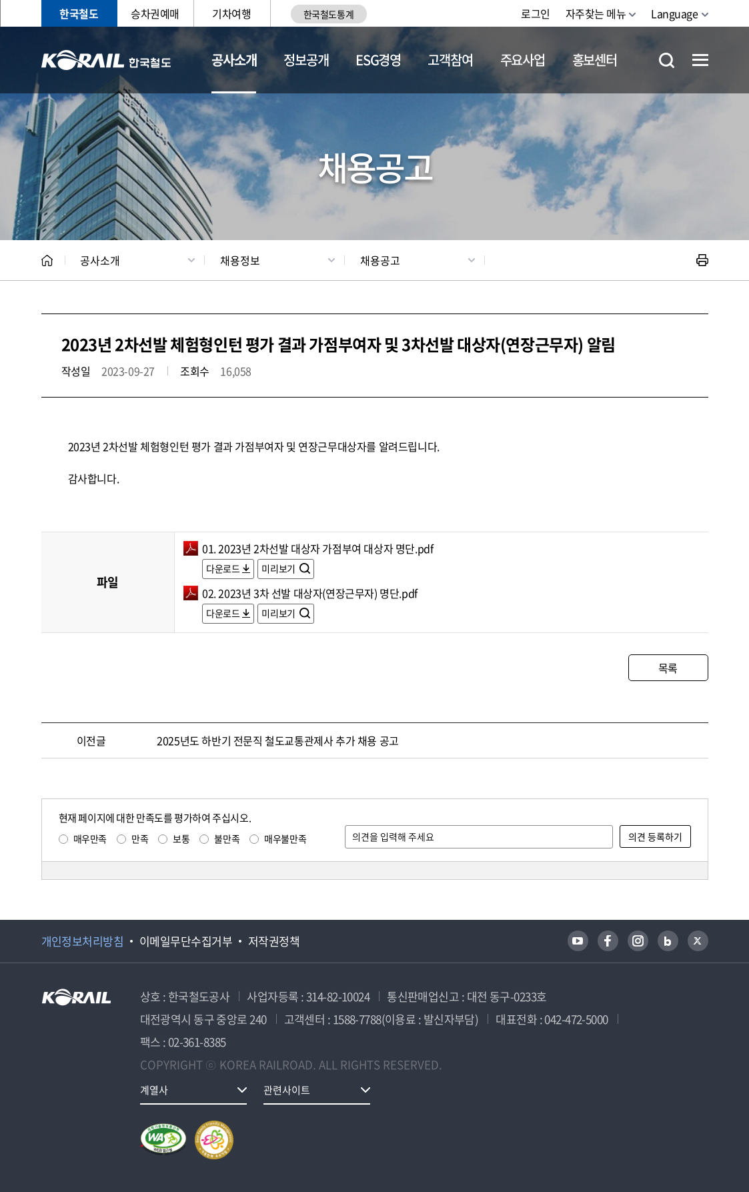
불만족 (226, 838)
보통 (181, 838)
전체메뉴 (700, 60)
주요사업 (522, 59)
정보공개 (305, 59)
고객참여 (450, 59)
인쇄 (702, 260)
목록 (668, 668)
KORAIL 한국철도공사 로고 (106, 60)
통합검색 (666, 60)
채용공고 (380, 260)
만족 (139, 838)
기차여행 (231, 13)
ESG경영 (378, 59)
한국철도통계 (328, 14)
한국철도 (78, 13)
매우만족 (90, 838)
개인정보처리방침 (82, 941)
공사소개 (233, 59)
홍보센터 (594, 59)
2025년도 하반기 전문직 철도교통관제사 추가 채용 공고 (278, 740)
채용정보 (240, 260)
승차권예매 (155, 13)
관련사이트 (286, 1090)
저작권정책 (273, 941)
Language (674, 13)
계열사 (154, 1090)
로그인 (535, 13)
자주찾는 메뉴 (596, 13)
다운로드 (222, 568)
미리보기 (279, 568)
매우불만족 (285, 838)
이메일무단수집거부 (185, 941)
